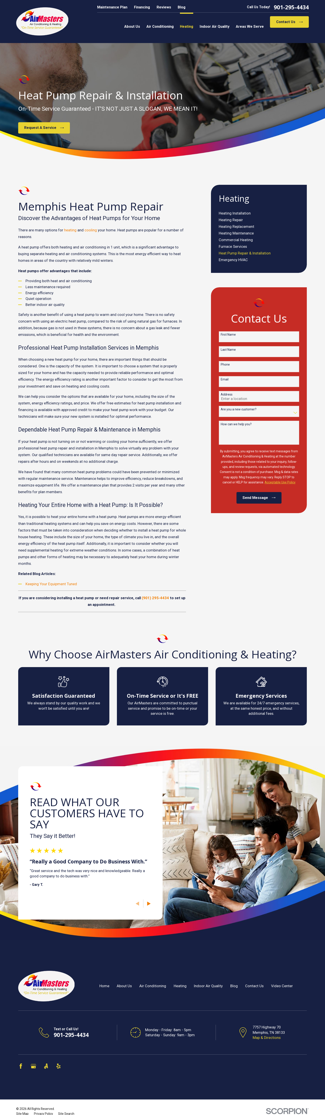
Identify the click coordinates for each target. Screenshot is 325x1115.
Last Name (228, 349)
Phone (225, 364)
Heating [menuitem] (186, 26)
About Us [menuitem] (132, 26)
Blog (181, 7)
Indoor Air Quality (208, 986)
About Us (124, 986)
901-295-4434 (291, 7)
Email (224, 379)
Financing (142, 7)
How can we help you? (236, 424)
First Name (228, 334)
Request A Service (44, 128)
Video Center (282, 986)
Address (226, 394)
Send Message (258, 498)
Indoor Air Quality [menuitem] (214, 26)
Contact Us (289, 22)
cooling (91, 230)
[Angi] (46, 1066)
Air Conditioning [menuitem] (160, 26)
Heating (180, 986)
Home (104, 986)
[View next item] (142, 904)
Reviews (164, 7)
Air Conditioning (152, 986)
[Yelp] (58, 1066)
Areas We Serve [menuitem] (250, 26)
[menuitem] (259, 213)
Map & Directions (267, 1038)
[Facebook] (20, 1066)
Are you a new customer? (238, 409)
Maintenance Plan (112, 7)
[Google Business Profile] (33, 1066)
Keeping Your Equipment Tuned (51, 584)
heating (70, 230)
